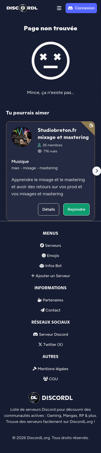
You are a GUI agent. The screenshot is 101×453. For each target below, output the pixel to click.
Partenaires (53, 300)
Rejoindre (76, 209)
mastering (48, 167)
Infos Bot (53, 265)
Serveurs (53, 245)
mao (15, 167)
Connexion (81, 8)
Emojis (53, 255)
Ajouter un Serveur (53, 275)
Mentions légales (53, 368)
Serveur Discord (53, 334)
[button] (59, 8)
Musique (20, 161)
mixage (30, 167)
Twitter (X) (53, 344)
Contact (53, 310)
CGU (53, 378)
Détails (48, 209)
